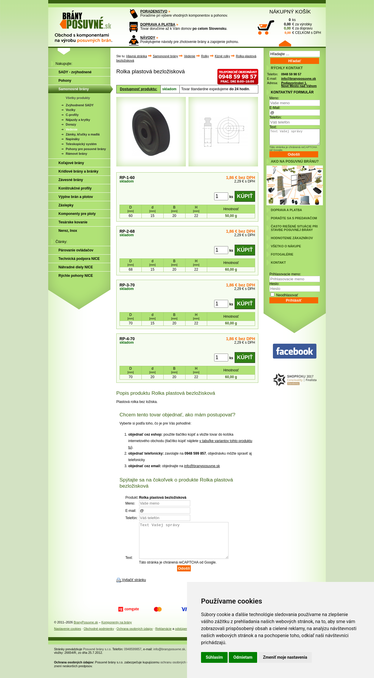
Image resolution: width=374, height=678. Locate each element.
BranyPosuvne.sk (86, 629)
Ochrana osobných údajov (135, 635)
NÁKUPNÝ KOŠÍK (290, 12)
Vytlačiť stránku (134, 587)
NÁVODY (147, 38)
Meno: (274, 98)
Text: (273, 127)
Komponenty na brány (116, 629)
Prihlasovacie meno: (285, 274)
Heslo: (274, 284)
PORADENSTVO (153, 11)
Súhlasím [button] (214, 657)
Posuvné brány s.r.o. (97, 656)
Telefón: (275, 117)
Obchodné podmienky (99, 635)
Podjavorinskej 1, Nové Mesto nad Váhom (299, 84)
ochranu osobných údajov (178, 669)
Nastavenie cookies (67, 635)
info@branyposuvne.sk (202, 466)
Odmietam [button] (242, 657)
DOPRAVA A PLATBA (157, 24)
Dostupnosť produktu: (138, 89)
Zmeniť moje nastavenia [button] (285, 657)
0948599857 (132, 656)
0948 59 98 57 (291, 74)
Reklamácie (163, 635)
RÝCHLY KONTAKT (287, 68)
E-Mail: (274, 108)
